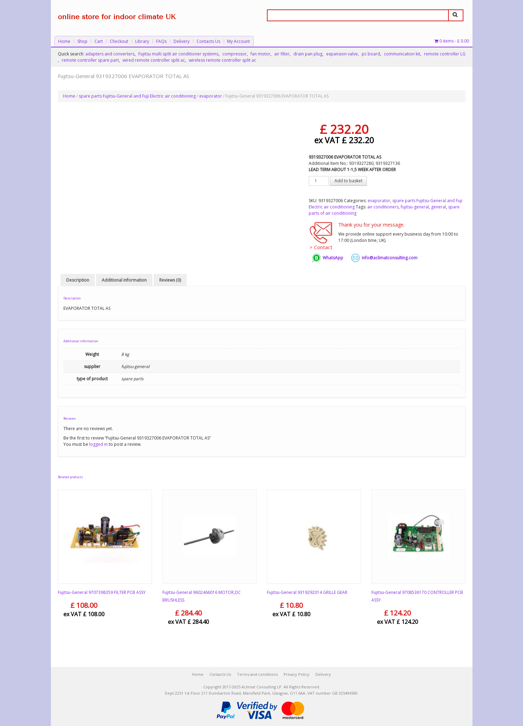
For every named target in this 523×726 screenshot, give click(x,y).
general (438, 207)
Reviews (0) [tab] (170, 280)
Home (64, 41)
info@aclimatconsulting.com (389, 258)
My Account (238, 41)
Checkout (119, 41)
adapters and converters (109, 54)
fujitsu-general (415, 207)
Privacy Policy (296, 674)
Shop (82, 41)
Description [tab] (77, 280)
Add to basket (348, 181)
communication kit (402, 54)
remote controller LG (445, 54)
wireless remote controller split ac (222, 60)
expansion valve (342, 54)
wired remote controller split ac (154, 60)
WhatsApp (333, 258)
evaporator (210, 96)
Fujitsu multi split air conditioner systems (178, 54)
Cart (98, 41)
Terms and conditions (257, 674)
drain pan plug (307, 54)
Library (142, 41)
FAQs (161, 41)
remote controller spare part (90, 60)
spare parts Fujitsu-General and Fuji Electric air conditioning (137, 96)
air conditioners (383, 207)
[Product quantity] (319, 181)
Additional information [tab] (124, 280)
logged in (98, 444)
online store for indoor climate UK (117, 17)
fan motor (260, 54)
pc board (371, 54)
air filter (282, 54)
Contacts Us (208, 41)
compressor (234, 54)
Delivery (182, 41)
